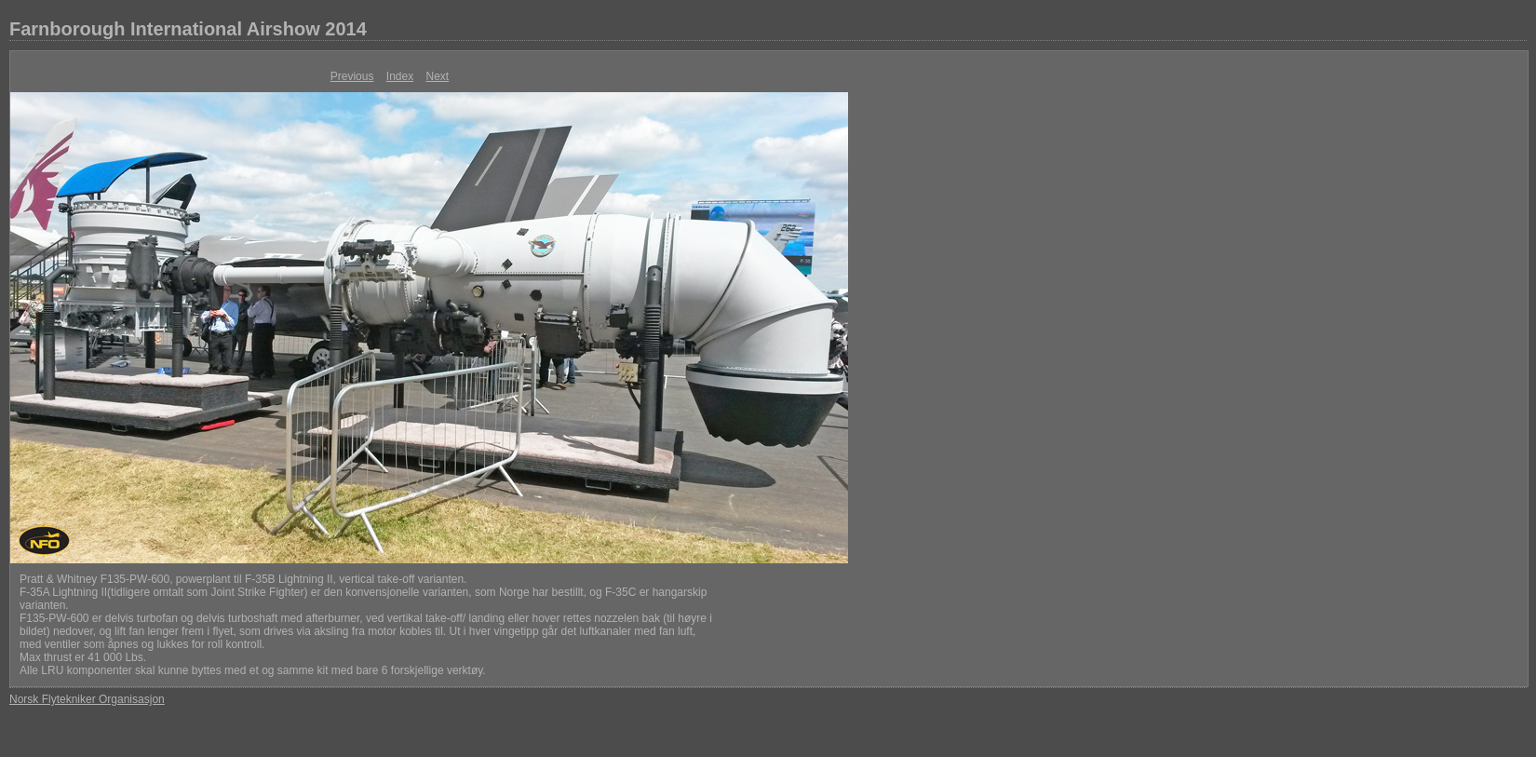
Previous (352, 76)
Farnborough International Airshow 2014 (188, 29)
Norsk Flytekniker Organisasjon (87, 699)
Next (438, 76)
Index (399, 76)
